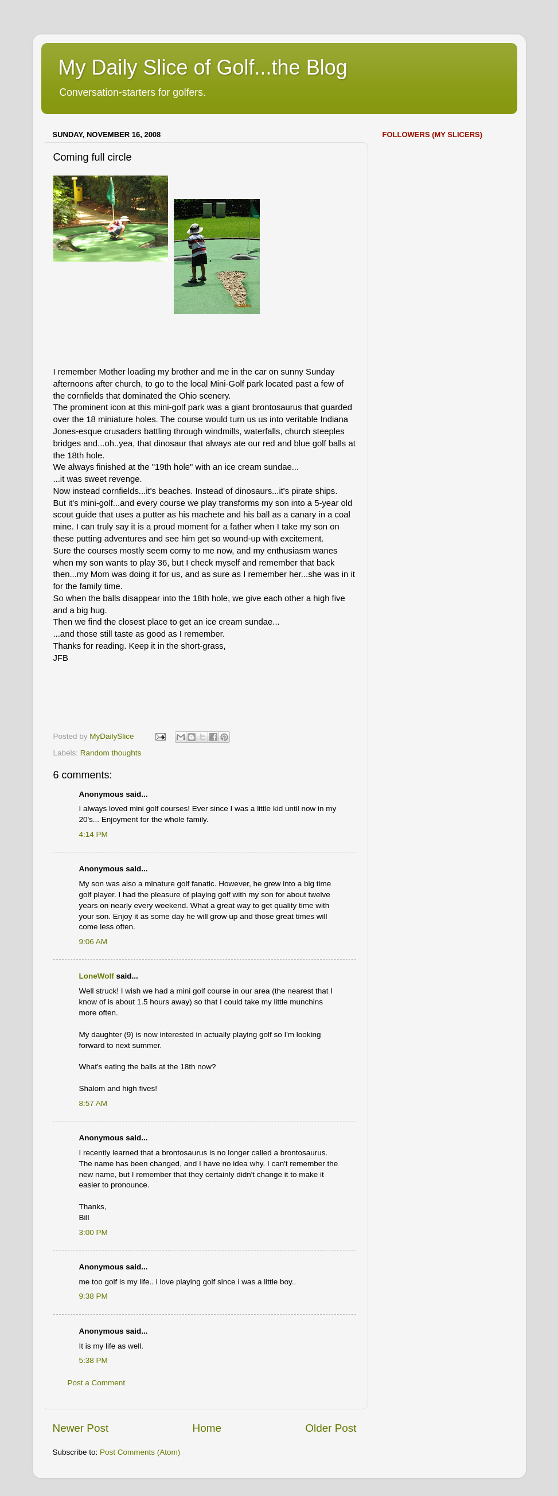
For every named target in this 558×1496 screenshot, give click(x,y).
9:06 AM (93, 941)
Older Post (330, 1428)
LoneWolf (96, 976)
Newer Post (81, 1428)
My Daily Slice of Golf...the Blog (203, 67)
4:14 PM (93, 834)
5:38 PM (93, 1360)
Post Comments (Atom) (140, 1452)
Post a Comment (97, 1382)
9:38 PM (93, 1296)
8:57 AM (93, 1103)
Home (207, 1428)
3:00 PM (93, 1232)
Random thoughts (111, 753)
